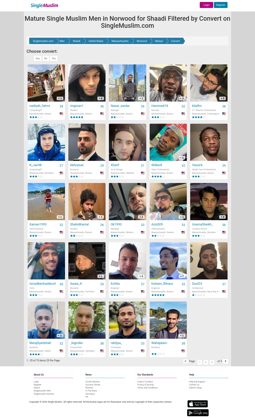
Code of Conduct (145, 381)
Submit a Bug (195, 387)
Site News (90, 394)
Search (37, 387)
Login (206, 5)
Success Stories (93, 384)
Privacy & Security (145, 384)
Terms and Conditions (147, 387)
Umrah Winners (93, 381)
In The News (91, 391)
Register (220, 5)
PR (87, 397)
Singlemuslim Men (42, 391)
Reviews (89, 387)
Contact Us (194, 384)
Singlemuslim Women (44, 394)
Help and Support (197, 381)
